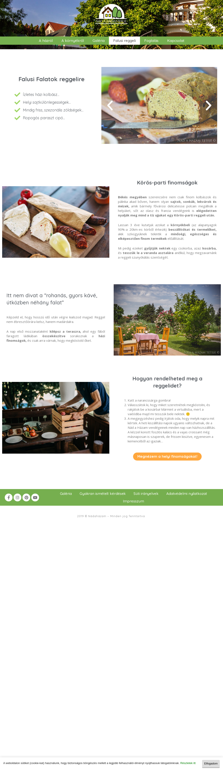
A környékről (72, 40)
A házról (46, 40)
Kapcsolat (175, 40)
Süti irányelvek (146, 493)
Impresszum (133, 501)
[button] (110, 105)
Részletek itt (188, 763)
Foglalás (151, 40)
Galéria (99, 40)
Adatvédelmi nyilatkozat (186, 493)
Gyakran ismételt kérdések (103, 493)
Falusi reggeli (124, 40)
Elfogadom (211, 763)
